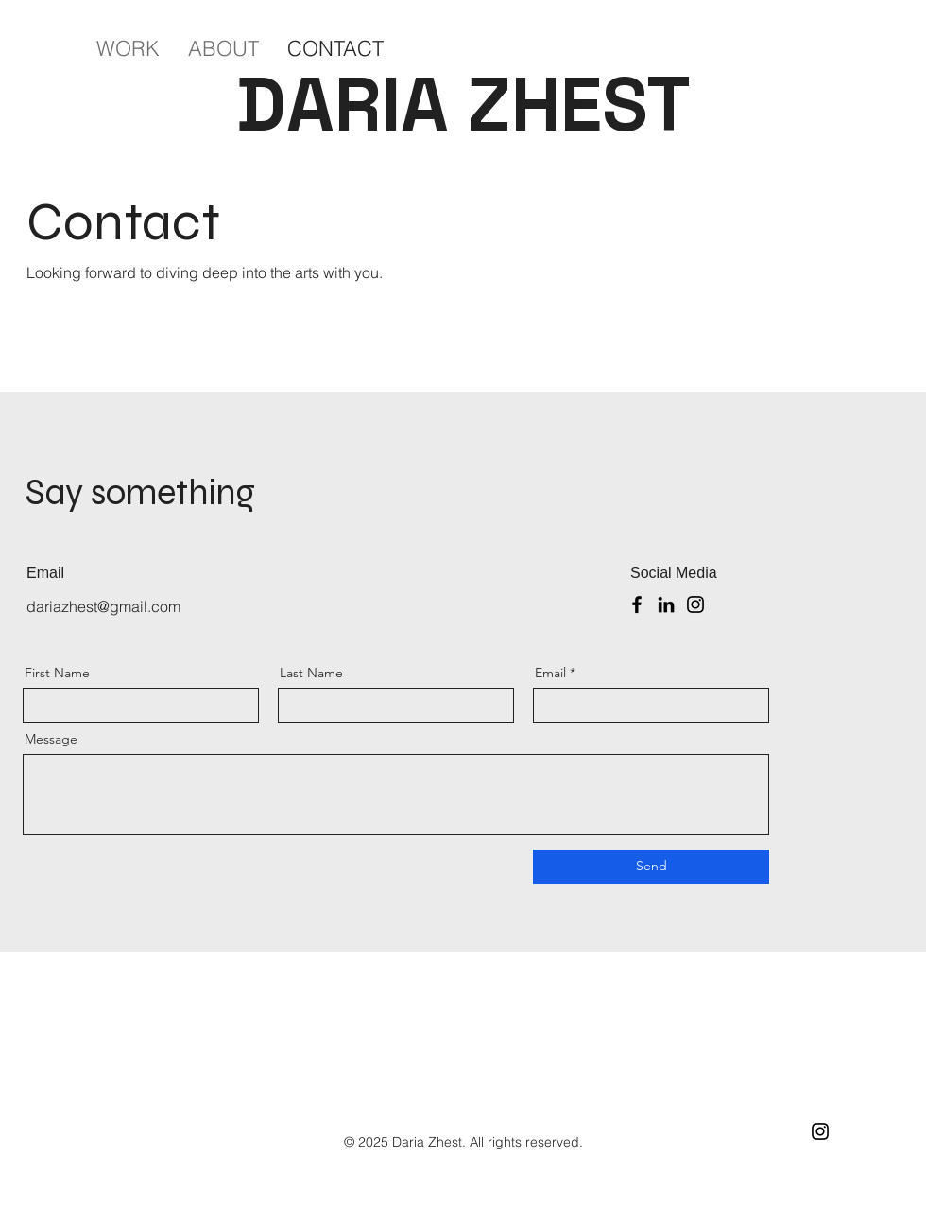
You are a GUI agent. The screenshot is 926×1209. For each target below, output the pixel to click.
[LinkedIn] (666, 604)
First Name (57, 672)
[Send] (651, 867)
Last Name (311, 672)
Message (51, 738)
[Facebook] (637, 604)
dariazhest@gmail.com (103, 606)
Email (550, 672)
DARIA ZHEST (463, 104)
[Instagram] (695, 604)
